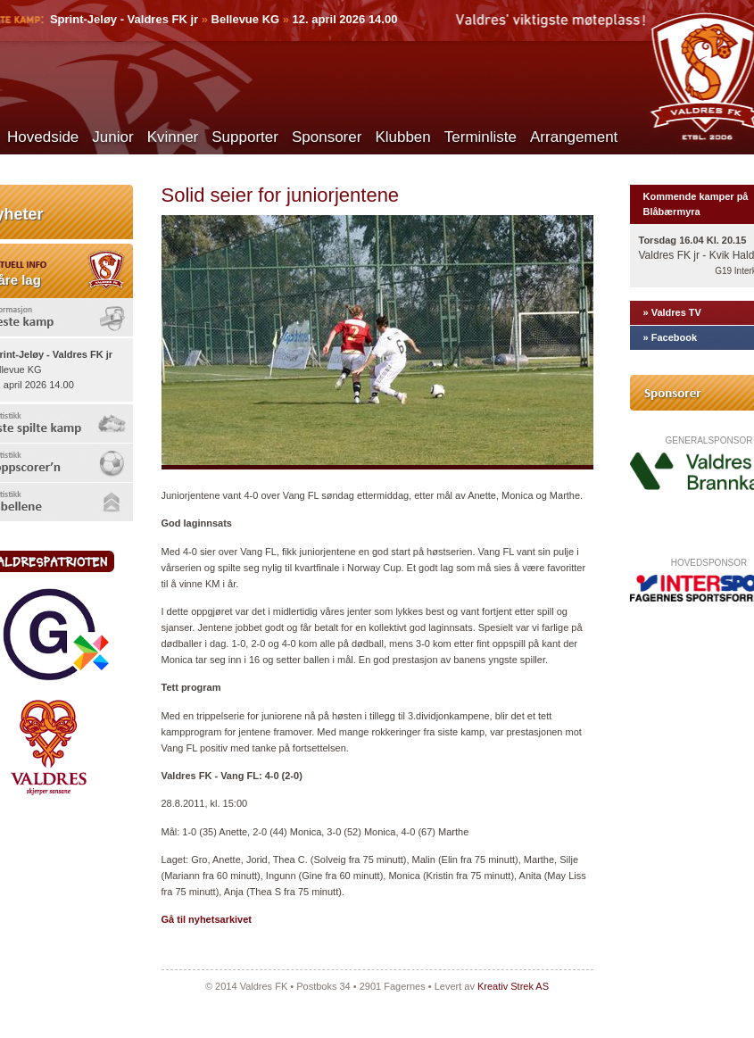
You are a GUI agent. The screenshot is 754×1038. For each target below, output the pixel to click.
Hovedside (43, 137)
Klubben (402, 137)
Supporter (244, 137)
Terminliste (480, 137)
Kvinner (173, 137)
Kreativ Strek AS (513, 986)
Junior (112, 137)
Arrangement (573, 137)
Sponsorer (326, 137)
